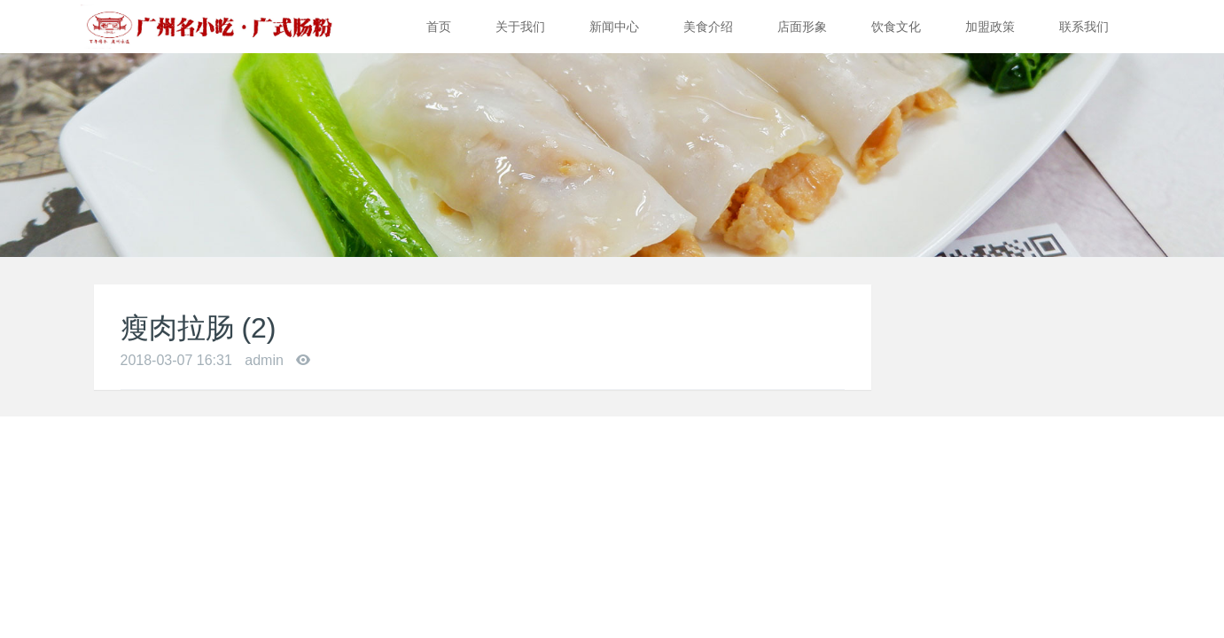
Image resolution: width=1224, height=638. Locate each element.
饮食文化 (896, 26)
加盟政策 (990, 26)
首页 (438, 26)
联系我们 (1084, 26)
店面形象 (802, 26)
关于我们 (520, 26)
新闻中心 (614, 26)
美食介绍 (708, 26)
